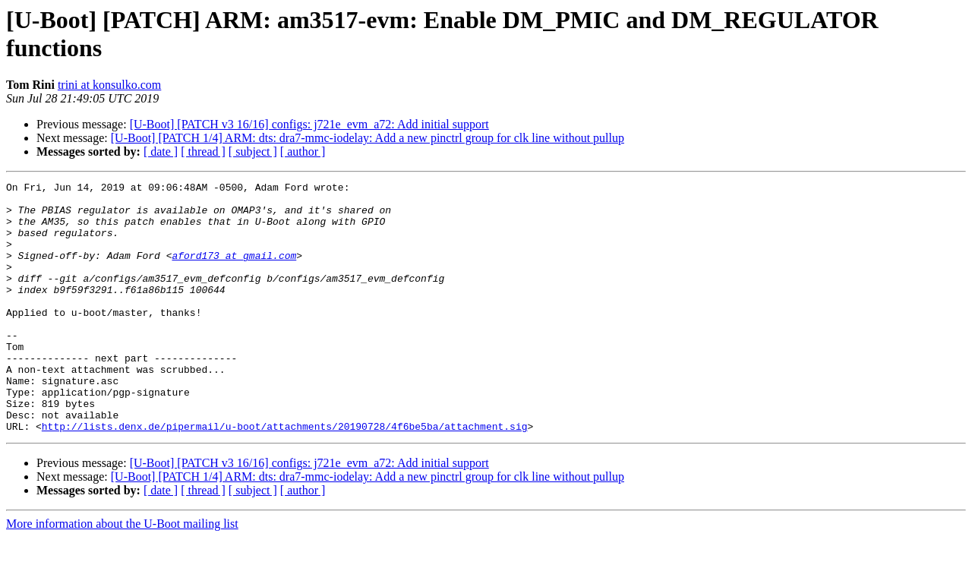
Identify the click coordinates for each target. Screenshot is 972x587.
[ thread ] (203, 151)
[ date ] (161, 151)
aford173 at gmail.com (234, 271)
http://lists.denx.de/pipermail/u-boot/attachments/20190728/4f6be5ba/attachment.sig (285, 476)
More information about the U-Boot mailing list (122, 573)
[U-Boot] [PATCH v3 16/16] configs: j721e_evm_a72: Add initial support (309, 124)
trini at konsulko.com (109, 84)
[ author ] (303, 151)
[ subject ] (253, 151)
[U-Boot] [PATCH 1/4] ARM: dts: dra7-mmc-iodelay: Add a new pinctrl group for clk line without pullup (367, 137)
